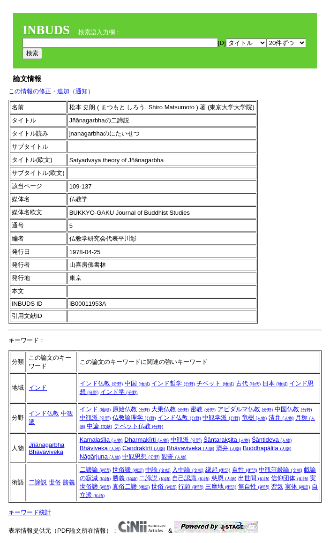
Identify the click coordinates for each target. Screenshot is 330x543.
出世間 (254, 478)
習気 (277, 486)
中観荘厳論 (280, 469)
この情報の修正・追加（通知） (51, 91)
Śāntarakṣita (226, 439)
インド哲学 (173, 383)
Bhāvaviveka (46, 451)
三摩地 (221, 486)
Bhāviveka (100, 448)
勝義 (69, 482)
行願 (190, 486)
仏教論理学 (134, 417)
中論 (99, 426)
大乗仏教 (170, 409)
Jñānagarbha (46, 444)
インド (38, 387)
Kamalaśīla (101, 439)
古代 (248, 383)
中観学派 (221, 417)
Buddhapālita (267, 448)
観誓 (174, 456)
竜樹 (254, 417)
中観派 (95, 417)
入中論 (187, 469)
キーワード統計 (29, 512)
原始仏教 (131, 409)
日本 (275, 383)
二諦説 (38, 482)
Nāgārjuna (100, 456)
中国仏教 (293, 409)
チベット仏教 (139, 426)
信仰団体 (289, 478)
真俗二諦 (131, 486)
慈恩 (224, 478)
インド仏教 (101, 383)
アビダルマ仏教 (245, 409)
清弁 (281, 417)
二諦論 (95, 469)
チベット (215, 383)
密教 (203, 409)
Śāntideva (272, 439)
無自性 (254, 486)
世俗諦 (128, 469)
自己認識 (191, 478)
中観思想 (141, 456)
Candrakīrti (143, 448)
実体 (297, 486)
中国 (137, 383)
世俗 (55, 482)
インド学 (119, 391)
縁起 (218, 469)
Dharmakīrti (146, 439)
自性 (244, 469)
